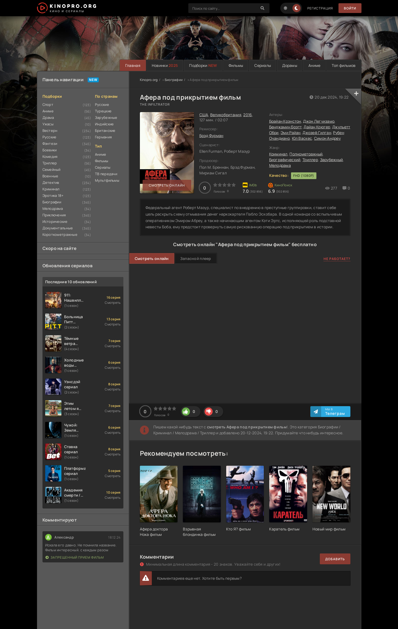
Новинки (165, 65)
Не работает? (337, 258)
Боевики (49, 150)
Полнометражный (306, 154)
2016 (247, 114)
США (203, 114)
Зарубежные (106, 117)
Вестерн (50, 130)
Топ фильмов (344, 65)
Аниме (314, 65)
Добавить (335, 559)
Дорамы (289, 65)
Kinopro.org (149, 79)
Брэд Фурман (211, 135)
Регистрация (320, 8)
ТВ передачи (106, 173)
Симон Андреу (327, 138)
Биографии (51, 202)
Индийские (104, 124)
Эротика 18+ (53, 195)
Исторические (54, 221)
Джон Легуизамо (318, 121)
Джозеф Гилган (316, 132)
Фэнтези (49, 143)
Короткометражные (59, 234)
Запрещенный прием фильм (74, 557)
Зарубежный (331, 159)
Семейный (51, 169)
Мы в (335, 411)
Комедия (50, 156)
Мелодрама (52, 208)
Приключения (54, 215)
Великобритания (225, 114)
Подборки (203, 65)
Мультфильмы (107, 180)
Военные (50, 176)
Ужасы (48, 124)
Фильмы (236, 65)
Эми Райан (291, 132)
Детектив (50, 182)
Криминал (51, 189)
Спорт (47, 104)
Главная (132, 65)
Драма (48, 117)
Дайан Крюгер (317, 126)
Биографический (285, 159)
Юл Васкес (302, 138)
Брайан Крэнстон (285, 121)
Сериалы (262, 65)
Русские (49, 137)
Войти (350, 8)
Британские (105, 130)
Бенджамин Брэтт (285, 126)
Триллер (49, 163)
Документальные (57, 228)
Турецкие (103, 111)
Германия (103, 137)
